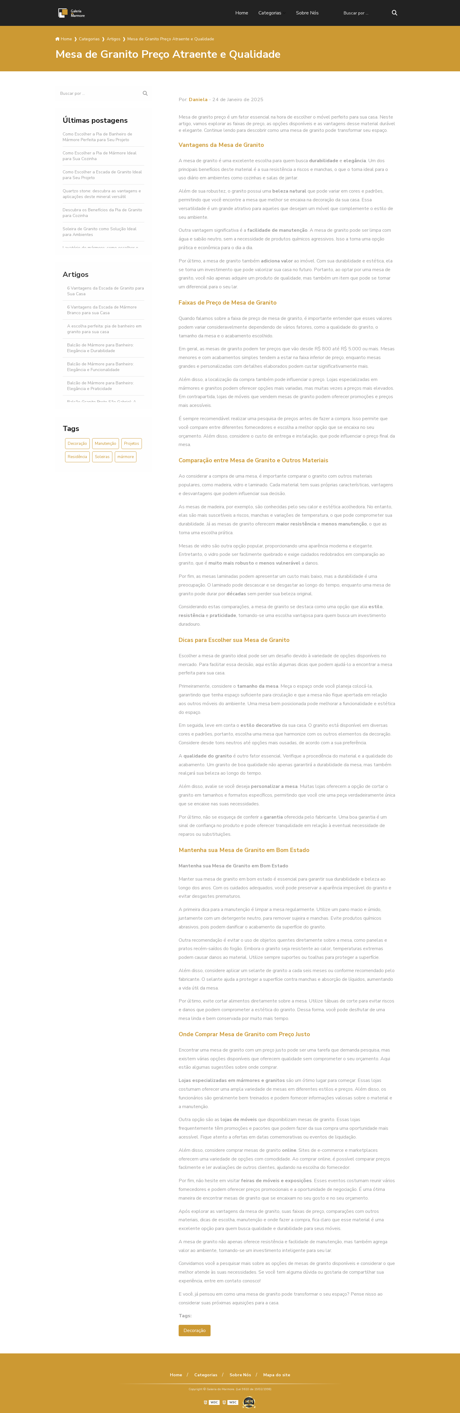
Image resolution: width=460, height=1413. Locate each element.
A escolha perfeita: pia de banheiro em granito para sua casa (104, 329)
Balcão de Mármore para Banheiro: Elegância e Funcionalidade (100, 367)
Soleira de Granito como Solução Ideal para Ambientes (99, 231)
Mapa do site (276, 1375)
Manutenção (105, 443)
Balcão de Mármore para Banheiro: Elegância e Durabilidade (100, 348)
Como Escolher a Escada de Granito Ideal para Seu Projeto (102, 175)
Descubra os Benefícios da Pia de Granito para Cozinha (102, 212)
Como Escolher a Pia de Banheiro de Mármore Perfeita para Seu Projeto (97, 137)
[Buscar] (394, 13)
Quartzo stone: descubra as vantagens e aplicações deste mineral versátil (102, 194)
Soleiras (102, 457)
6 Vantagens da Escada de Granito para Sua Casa (105, 291)
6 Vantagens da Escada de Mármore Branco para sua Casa (102, 310)
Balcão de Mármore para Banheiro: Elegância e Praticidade (100, 386)
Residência (77, 457)
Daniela (198, 99)
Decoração (77, 443)
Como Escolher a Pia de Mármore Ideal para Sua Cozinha (99, 156)
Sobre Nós (307, 13)
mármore (125, 457)
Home (241, 13)
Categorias (269, 13)
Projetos (131, 443)
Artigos (76, 274)
